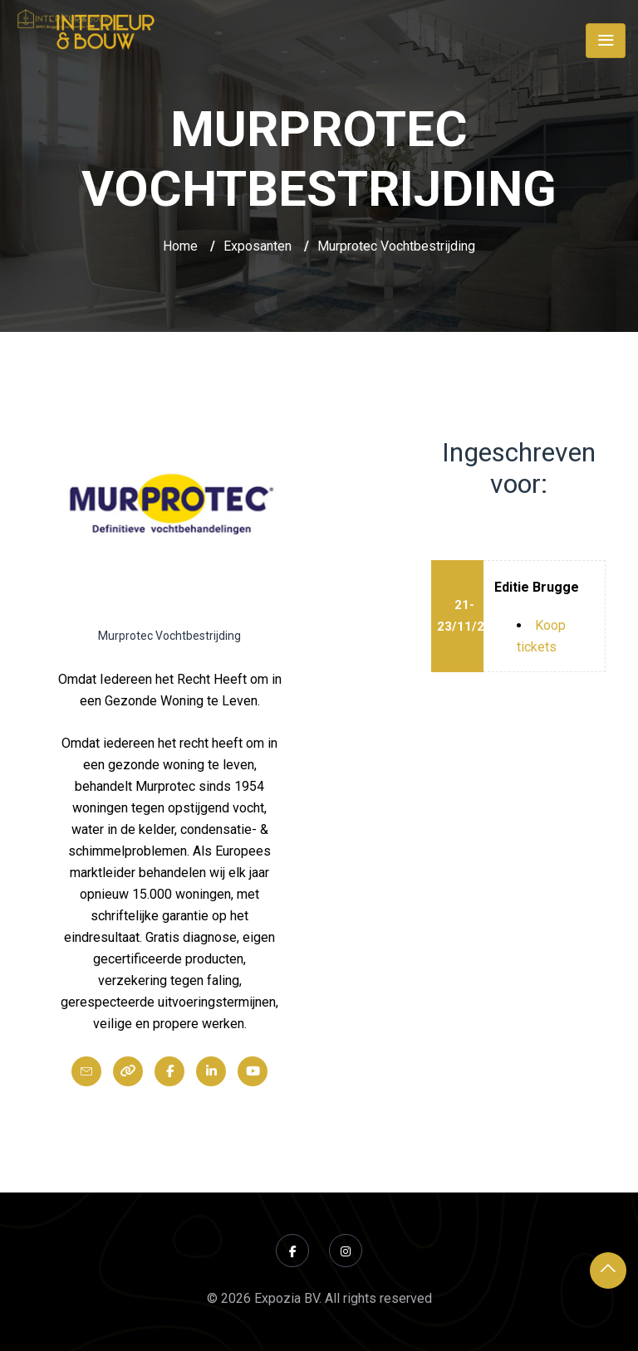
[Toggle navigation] (606, 40)
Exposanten (257, 246)
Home (180, 246)
